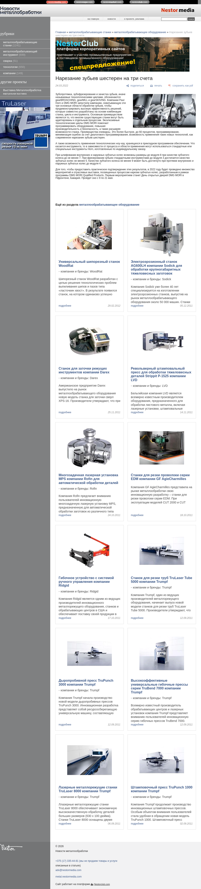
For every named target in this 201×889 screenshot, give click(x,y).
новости (111, 19)
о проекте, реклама (134, 19)
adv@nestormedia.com (68, 870)
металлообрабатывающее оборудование (140, 32)
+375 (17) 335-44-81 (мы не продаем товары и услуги (86, 860)
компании (13, 73)
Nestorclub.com (102, 884)
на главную (93, 19)
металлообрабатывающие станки (20, 44)
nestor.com (57, 2)
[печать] (156, 86)
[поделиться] (135, 86)
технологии (14, 66)
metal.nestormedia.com (68, 876)
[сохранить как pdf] (181, 86)
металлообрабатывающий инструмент (20, 53)
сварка (10, 60)
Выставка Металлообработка (22, 92)
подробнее (65, 306)
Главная (60, 32)
